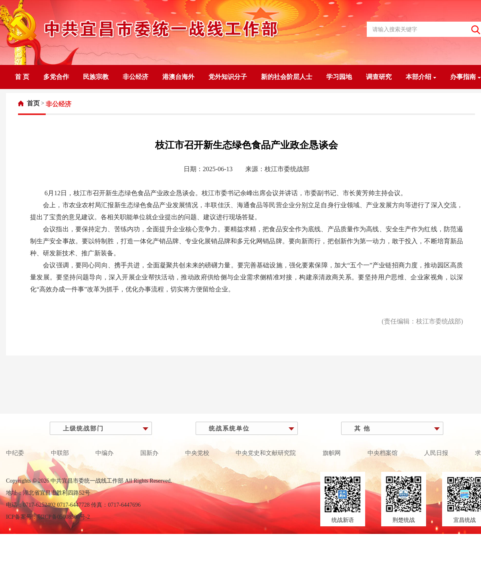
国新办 (149, 453)
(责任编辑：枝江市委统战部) (422, 321)
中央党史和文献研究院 (266, 453)
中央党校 (197, 453)
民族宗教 (96, 76)
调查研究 (379, 76)
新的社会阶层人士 (286, 76)
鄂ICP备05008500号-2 (63, 517)
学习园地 (339, 76)
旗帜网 (332, 453)
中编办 (104, 453)
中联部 (60, 453)
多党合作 (56, 76)
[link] (29, 103)
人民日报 (436, 453)
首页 (33, 103)
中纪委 (15, 453)
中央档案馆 (383, 453)
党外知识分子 (227, 76)
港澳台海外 (178, 76)
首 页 (22, 76)
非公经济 (135, 76)
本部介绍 (421, 76)
